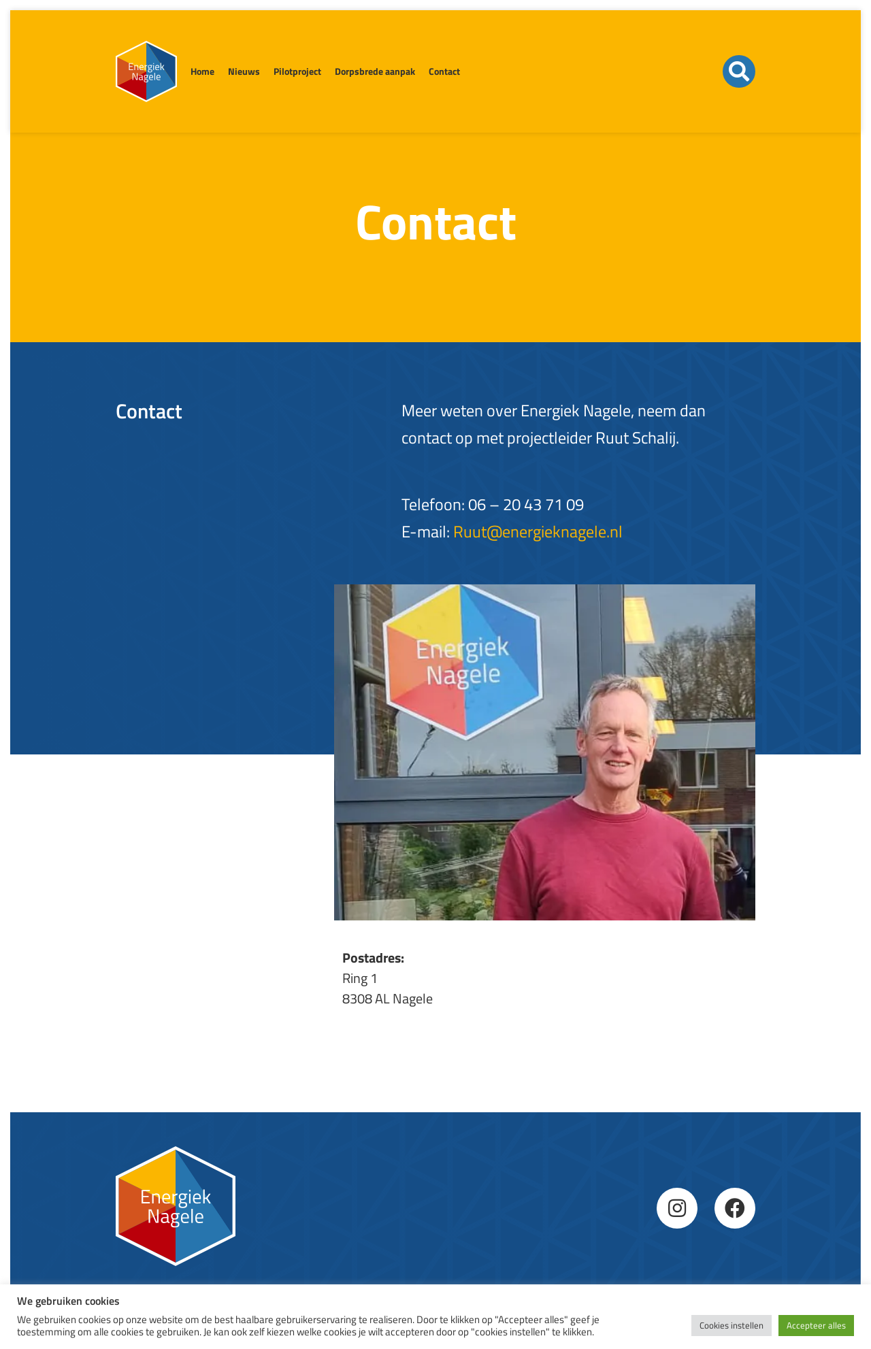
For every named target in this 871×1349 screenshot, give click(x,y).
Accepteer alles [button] (816, 1325)
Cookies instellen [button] (731, 1325)
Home (202, 71)
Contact (444, 71)
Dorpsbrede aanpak (375, 71)
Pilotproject (297, 71)
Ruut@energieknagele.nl (538, 531)
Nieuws (244, 71)
